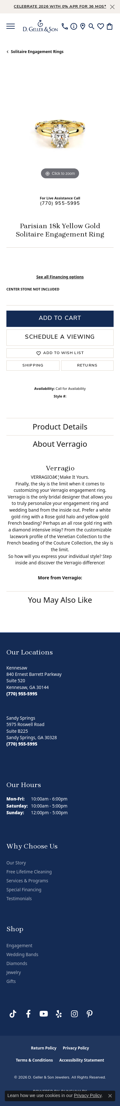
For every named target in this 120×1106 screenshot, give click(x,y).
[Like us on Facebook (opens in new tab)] (28, 1014)
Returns (87, 365)
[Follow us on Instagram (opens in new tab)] (74, 1014)
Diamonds (16, 963)
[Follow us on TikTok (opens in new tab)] (12, 1014)
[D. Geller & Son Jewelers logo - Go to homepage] (40, 26)
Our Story (16, 863)
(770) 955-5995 (60, 203)
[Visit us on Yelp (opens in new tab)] (58, 1014)
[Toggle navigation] (10, 26)
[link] (65, 26)
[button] (92, 26)
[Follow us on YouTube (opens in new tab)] (43, 1014)
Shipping (33, 365)
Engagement (19, 945)
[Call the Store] (21, 694)
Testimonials (19, 898)
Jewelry (13, 972)
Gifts (11, 981)
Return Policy (44, 1048)
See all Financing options (60, 277)
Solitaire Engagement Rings (37, 51)
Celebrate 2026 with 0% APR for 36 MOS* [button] (60, 7)
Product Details (60, 426)
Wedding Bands (22, 954)
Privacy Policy (76, 1048)
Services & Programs (27, 881)
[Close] (112, 7)
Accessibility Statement (81, 1060)
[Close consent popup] (110, 1096)
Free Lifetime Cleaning (29, 872)
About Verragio (60, 443)
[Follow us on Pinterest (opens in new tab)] (89, 1014)
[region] (60, 127)
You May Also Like (60, 599)
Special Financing (23, 890)
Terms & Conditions (34, 1060)
